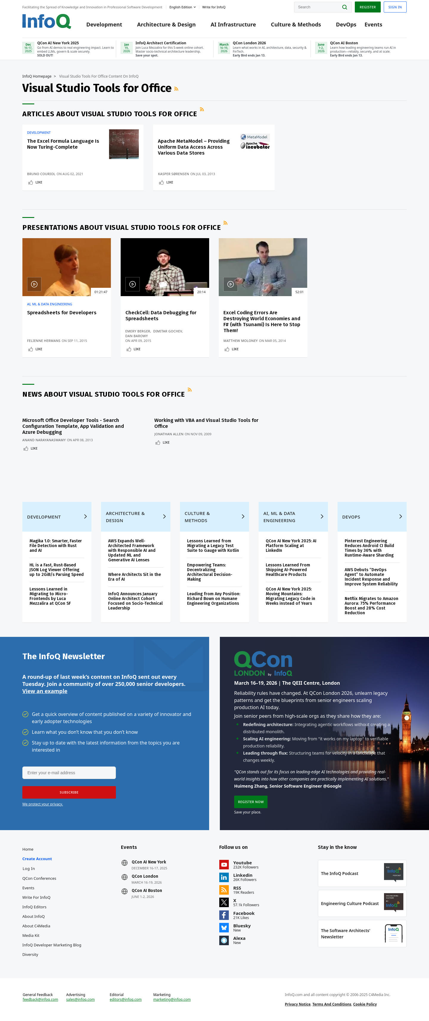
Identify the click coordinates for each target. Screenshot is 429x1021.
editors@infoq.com (126, 999)
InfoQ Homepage (37, 76)
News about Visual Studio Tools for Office (103, 394)
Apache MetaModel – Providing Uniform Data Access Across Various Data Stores (194, 147)
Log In (29, 868)
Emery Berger (137, 331)
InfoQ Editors (34, 907)
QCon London (145, 876)
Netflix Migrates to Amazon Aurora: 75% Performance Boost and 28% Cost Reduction (371, 605)
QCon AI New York (149, 862)
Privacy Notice (297, 1004)
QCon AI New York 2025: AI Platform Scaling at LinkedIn (291, 545)
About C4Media (36, 926)
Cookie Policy (365, 1004)
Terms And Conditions (332, 1004)
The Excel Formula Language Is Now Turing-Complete (63, 144)
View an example (44, 691)
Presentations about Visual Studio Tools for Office (121, 227)
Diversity (30, 954)
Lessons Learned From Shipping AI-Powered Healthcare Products (288, 570)
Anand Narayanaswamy (44, 440)
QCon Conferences (39, 878)
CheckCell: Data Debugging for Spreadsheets (161, 316)
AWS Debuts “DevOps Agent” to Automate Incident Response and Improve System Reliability (371, 577)
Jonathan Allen (169, 434)
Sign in (395, 7)
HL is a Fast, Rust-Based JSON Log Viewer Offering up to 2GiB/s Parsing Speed (56, 570)
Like (38, 182)
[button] (69, 792)
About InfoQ (33, 916)
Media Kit (30, 935)
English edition (181, 7)
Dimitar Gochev (167, 331)
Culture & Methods (296, 24)
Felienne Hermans (43, 340)
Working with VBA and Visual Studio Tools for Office (206, 423)
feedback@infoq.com (40, 999)
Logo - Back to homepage (47, 21)
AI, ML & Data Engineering (49, 304)
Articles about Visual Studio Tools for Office (109, 114)
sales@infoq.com (80, 999)
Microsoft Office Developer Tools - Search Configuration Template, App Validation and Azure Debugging (73, 426)
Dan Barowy (136, 336)
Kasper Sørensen (173, 174)
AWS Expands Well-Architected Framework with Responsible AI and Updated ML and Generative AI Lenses (132, 550)
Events (374, 24)
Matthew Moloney (240, 340)
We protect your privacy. (42, 804)
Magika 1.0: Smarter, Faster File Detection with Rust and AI (55, 545)
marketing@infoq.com (172, 999)
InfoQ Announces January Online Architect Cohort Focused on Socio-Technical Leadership (135, 601)
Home (27, 849)
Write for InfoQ (36, 897)
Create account (37, 858)
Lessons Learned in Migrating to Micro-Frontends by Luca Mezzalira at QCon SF (50, 596)
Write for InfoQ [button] (214, 7)
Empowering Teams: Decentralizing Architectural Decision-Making (209, 572)
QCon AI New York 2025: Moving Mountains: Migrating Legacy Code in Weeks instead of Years (290, 596)
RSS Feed (177, 88)
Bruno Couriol (41, 174)
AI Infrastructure (233, 24)
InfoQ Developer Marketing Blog (51, 945)
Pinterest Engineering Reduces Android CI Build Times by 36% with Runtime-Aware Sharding (369, 548)
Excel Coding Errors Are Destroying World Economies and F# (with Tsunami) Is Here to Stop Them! (261, 322)
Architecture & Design (166, 24)
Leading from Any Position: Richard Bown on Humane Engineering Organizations (213, 598)
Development (104, 24)
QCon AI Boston (147, 890)
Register (368, 7)
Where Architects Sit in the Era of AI (134, 577)
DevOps (346, 24)
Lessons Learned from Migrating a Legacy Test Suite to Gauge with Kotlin (213, 545)
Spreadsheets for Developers (62, 313)
